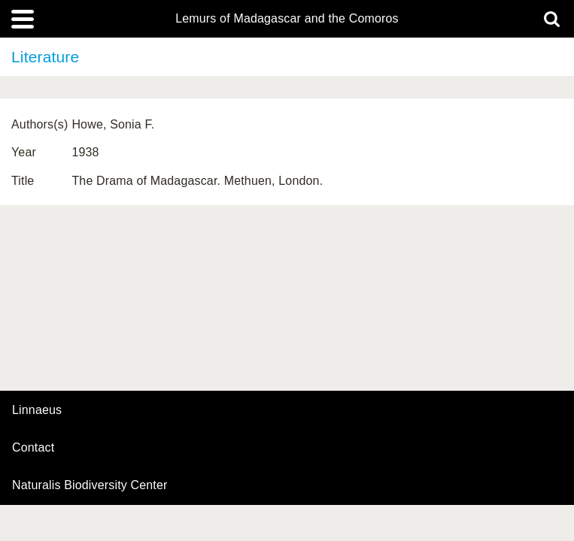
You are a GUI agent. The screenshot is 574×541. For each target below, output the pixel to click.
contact (33, 447)
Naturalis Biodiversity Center (90, 485)
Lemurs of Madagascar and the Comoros (287, 19)
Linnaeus (37, 410)
